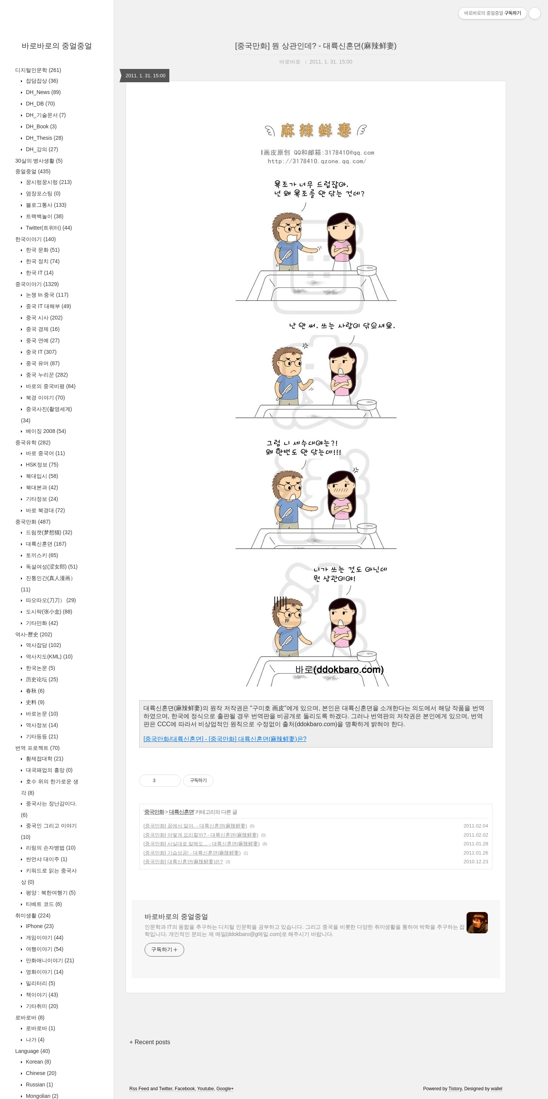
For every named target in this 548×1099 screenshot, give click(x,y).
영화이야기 (44, 972)
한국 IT (39, 273)
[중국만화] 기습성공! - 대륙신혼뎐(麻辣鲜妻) (192, 853)
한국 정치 (42, 261)
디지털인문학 (38, 70)
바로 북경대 (44, 510)
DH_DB (39, 104)
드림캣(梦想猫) (48, 532)
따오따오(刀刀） (50, 600)
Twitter (165, 1088)
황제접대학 (44, 759)
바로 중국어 (44, 453)
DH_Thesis (43, 138)
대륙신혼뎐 (45, 544)
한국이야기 (35, 239)
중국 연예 (42, 340)
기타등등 (41, 736)
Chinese (40, 1073)
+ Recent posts (149, 1042)
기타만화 (41, 623)
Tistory (455, 1088)
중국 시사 (43, 318)
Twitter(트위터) (48, 228)
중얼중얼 (33, 171)
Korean (37, 1062)
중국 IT (40, 352)
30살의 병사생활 (38, 161)
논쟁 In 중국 (46, 295)
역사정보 (41, 725)
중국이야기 (37, 284)
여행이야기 (44, 949)
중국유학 (33, 442)
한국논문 (39, 668)
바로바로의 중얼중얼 (57, 46)
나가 (34, 1040)
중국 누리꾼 (46, 375)
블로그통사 (45, 205)
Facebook (185, 1088)
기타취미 (41, 1006)
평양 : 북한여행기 (50, 893)
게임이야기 (44, 937)
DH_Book (40, 126)
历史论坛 (41, 679)
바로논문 (41, 714)
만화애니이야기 (49, 960)
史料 (34, 702)
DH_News (42, 92)
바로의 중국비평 (50, 386)
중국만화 (33, 522)
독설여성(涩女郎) (51, 567)
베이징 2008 (45, 431)
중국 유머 (42, 363)
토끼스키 (41, 555)
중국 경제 (42, 329)
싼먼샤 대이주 (45, 859)
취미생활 (33, 915)
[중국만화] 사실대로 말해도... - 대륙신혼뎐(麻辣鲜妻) (201, 844)
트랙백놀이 (44, 216)
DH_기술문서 (45, 115)
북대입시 (41, 476)
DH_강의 (41, 149)
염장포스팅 (42, 193)
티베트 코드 (43, 904)
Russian (38, 1084)
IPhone (39, 926)
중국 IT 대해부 (47, 306)
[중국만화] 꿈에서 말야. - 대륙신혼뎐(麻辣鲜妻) (195, 826)
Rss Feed (139, 1088)
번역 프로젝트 (37, 748)
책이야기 (41, 995)
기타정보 (41, 499)
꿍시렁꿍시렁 (48, 182)
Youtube (205, 1088)
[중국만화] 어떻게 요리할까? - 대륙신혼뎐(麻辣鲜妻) (200, 835)
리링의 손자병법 (50, 848)
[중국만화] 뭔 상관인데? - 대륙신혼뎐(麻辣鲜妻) (316, 46)
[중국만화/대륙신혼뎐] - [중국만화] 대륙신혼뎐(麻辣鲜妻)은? (224, 739)
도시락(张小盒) (48, 612)
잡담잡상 (41, 81)
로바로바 (30, 1017)
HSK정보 (41, 465)
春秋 (34, 691)
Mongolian (41, 1096)
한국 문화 (42, 250)
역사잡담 (42, 645)
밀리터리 (39, 983)
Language (32, 1051)
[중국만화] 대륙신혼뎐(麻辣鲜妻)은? (183, 861)
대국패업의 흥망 (48, 770)
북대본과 (41, 487)
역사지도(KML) (48, 656)
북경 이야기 (44, 398)
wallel (496, 1088)
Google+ (225, 1088)
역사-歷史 (33, 634)
